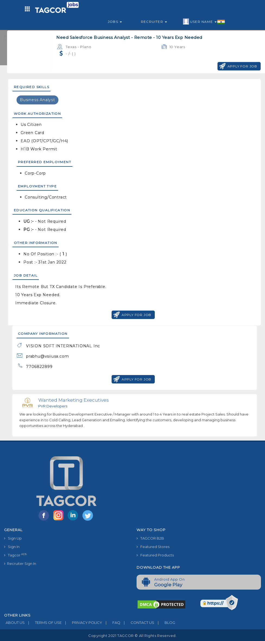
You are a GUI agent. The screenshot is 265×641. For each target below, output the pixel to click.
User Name (204, 22)
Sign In (12, 546)
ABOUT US (14, 622)
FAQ (111, 622)
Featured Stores (153, 546)
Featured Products (155, 555)
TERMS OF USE (43, 622)
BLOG (164, 622)
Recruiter (154, 22)
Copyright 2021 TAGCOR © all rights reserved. (132, 635)
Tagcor (15, 555)
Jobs (115, 22)
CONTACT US (137, 622)
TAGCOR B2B (150, 538)
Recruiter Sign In (20, 563)
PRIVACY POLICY (82, 622)
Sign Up (13, 538)
